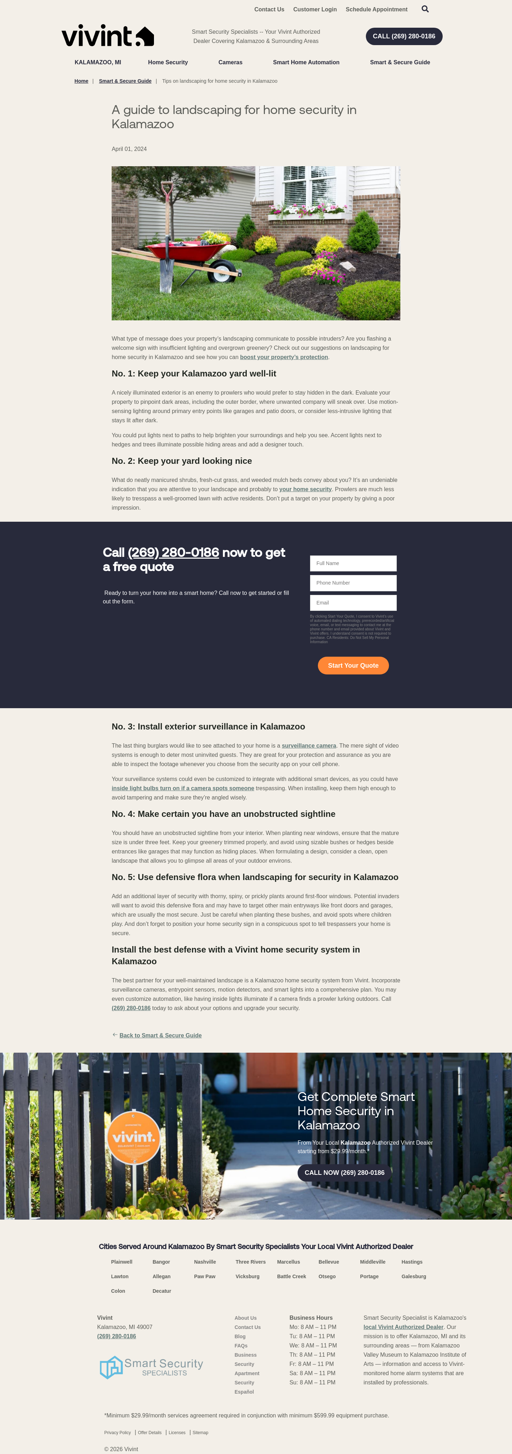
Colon (118, 1291)
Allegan (162, 1276)
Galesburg (414, 1276)
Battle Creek (291, 1276)
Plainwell (122, 1262)
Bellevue (329, 1262)
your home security (305, 489)
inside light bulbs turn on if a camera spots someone (183, 788)
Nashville (205, 1262)
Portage (369, 1276)
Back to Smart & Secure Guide (157, 1035)
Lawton (120, 1276)
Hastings (412, 1262)
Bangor (161, 1262)
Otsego (327, 1276)
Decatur (162, 1291)
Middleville (373, 1262)
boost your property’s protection (284, 357)
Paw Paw (204, 1276)
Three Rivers (251, 1262)
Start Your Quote (353, 665)
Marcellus (288, 1262)
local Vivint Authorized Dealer (403, 1327)
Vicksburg (248, 1276)
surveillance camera (309, 746)
